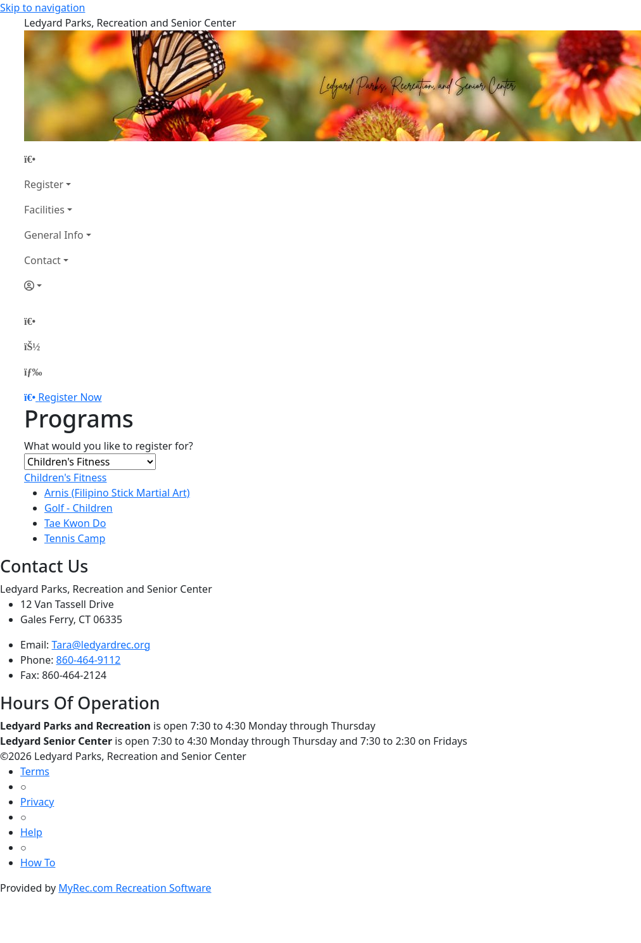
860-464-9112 (88, 660)
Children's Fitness (65, 477)
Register (43, 184)
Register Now (69, 397)
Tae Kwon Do (75, 523)
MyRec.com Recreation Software (134, 888)
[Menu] (33, 371)
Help (31, 832)
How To (37, 863)
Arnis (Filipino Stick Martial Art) (117, 493)
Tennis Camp (74, 538)
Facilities (44, 210)
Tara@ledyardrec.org (101, 645)
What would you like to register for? (108, 446)
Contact (42, 260)
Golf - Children (78, 508)
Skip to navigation (42, 8)
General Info (54, 235)
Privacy (37, 802)
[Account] (57, 285)
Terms (34, 771)
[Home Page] (57, 159)
